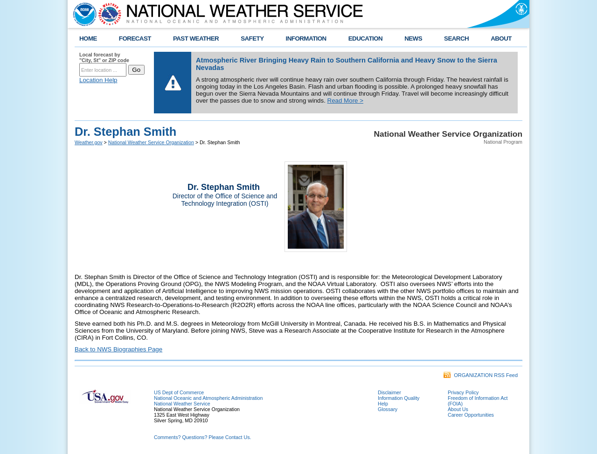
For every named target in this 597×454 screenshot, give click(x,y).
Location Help (98, 80)
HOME (88, 38)
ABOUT (501, 38)
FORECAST (135, 38)
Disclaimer (389, 392)
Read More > (345, 100)
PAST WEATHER (196, 38)
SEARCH (456, 38)
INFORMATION (306, 38)
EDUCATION (365, 38)
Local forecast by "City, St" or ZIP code (104, 57)
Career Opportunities (471, 415)
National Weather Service (182, 403)
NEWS (413, 38)
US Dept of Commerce (179, 392)
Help (383, 403)
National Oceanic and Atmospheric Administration (208, 398)
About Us (458, 409)
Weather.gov (89, 142)
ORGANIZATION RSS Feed (481, 375)
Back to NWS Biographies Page (118, 349)
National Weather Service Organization (151, 142)
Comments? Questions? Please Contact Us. (202, 437)
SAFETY (252, 38)
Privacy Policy (463, 392)
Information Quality (398, 398)
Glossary (387, 409)
